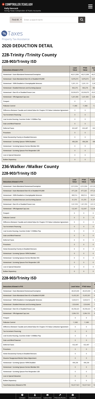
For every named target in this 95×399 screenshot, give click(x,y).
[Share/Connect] (35, 396)
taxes (12, 33)
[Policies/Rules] (60, 396)
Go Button (81, 20)
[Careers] (73, 396)
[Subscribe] (47, 396)
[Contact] (22, 396)
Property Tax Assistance (16, 39)
